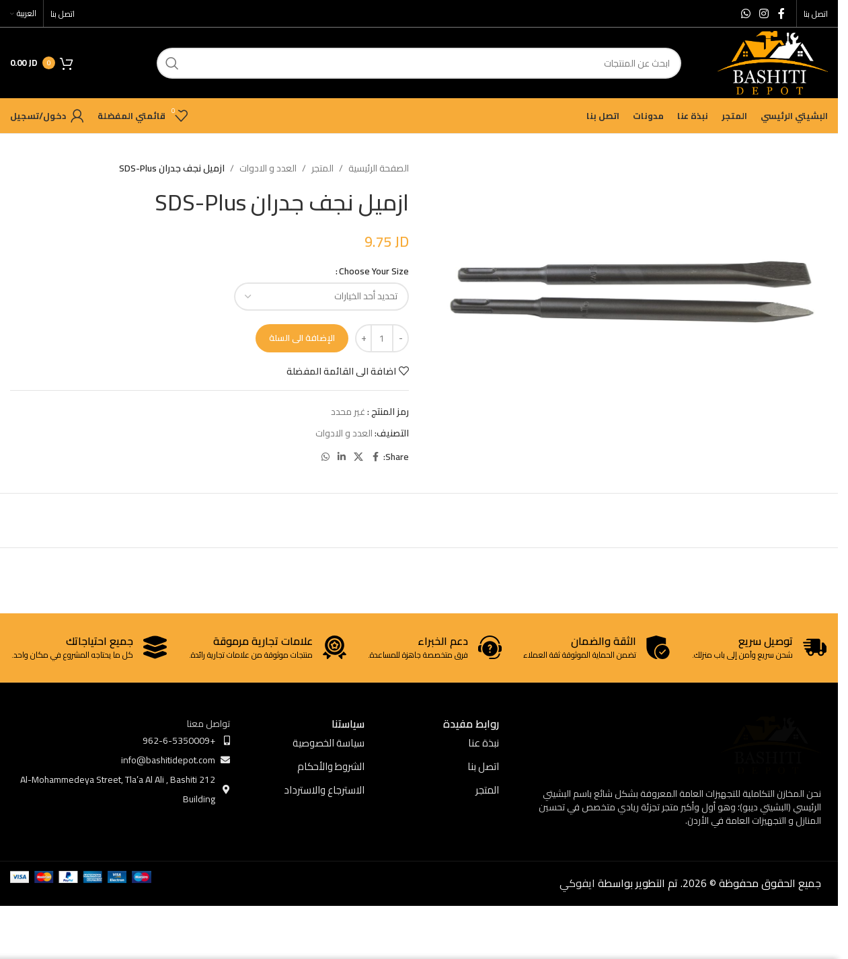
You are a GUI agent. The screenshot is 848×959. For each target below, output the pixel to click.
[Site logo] (773, 62)
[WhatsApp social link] (745, 13)
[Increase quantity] (363, 338)
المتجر (322, 168)
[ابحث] (419, 63)
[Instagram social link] (764, 13)
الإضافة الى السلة (302, 338)
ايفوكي (577, 883)
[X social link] (358, 457)
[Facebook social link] (781, 13)
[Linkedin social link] (342, 457)
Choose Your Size (374, 271)
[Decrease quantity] (400, 338)
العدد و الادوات (268, 168)
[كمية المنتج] (382, 338)
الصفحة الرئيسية (378, 168)
